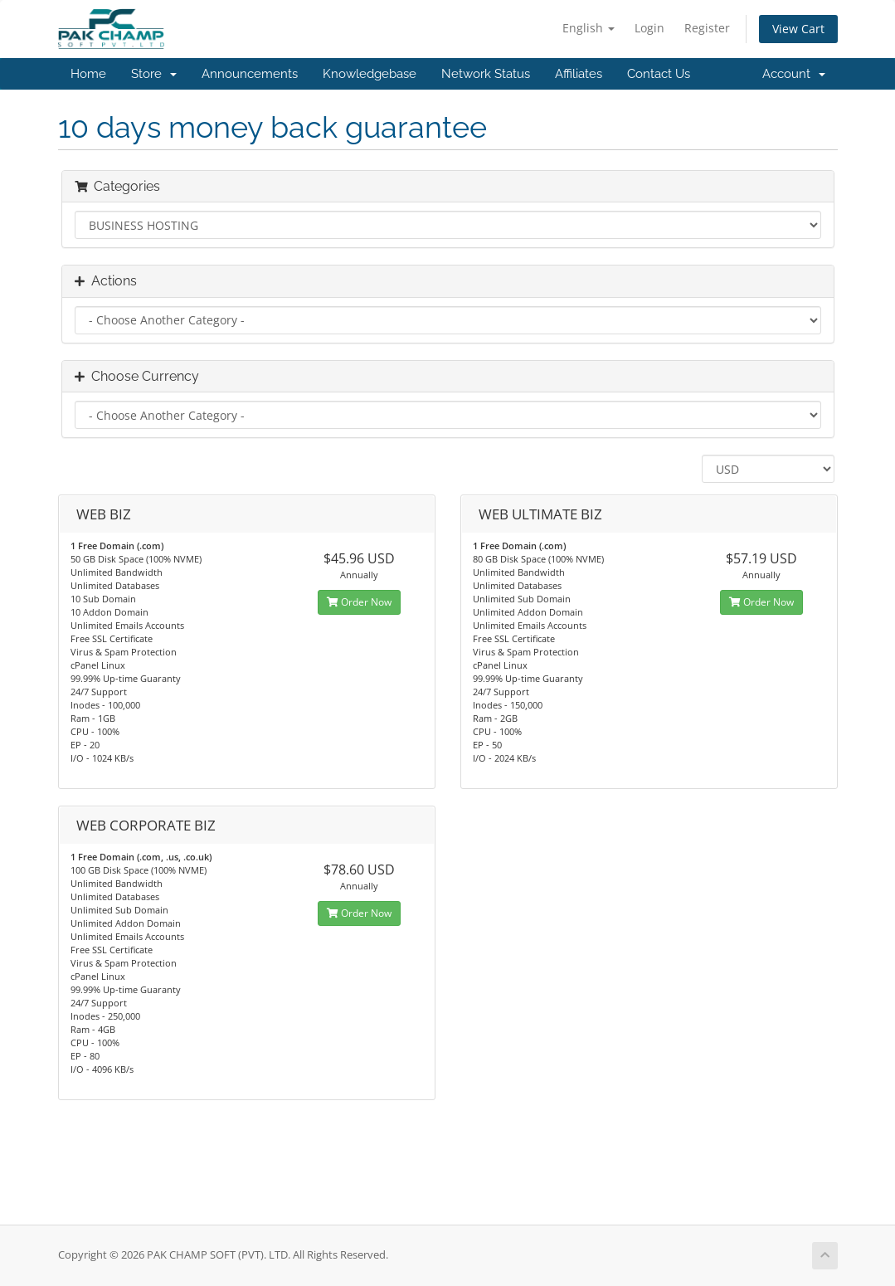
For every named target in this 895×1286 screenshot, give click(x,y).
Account (793, 73)
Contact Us (658, 73)
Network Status (485, 73)
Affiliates (578, 73)
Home (88, 73)
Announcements (250, 73)
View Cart (798, 29)
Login (649, 28)
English (588, 28)
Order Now (359, 602)
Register (707, 28)
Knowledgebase (369, 73)
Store (154, 73)
